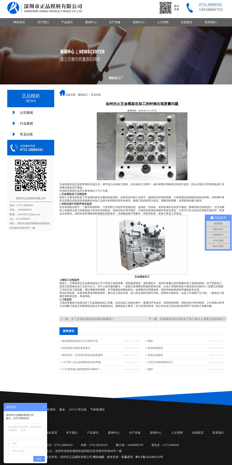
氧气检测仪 (48, 409)
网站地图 (98, 456)
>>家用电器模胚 (154, 348)
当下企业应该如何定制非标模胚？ (93, 318)
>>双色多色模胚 (154, 355)
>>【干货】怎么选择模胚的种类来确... (80, 362)
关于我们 (43, 22)
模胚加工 (83, 94)
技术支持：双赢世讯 (120, 456)
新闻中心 (139, 22)
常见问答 (26, 134)
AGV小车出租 (78, 409)
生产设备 (115, 22)
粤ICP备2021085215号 (149, 456)
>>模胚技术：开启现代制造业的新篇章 (81, 355)
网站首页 (19, 22)
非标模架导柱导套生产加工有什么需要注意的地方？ (193, 318)
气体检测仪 (97, 409)
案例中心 (91, 22)
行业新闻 (26, 123)
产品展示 (67, 22)
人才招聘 (163, 22)
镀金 (62, 409)
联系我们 (210, 22)
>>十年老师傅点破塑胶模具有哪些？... (80, 369)
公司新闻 (26, 112)
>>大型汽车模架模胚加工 (159, 362)
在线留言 (186, 22)
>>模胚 (149, 341)
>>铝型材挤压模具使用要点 (74, 348)
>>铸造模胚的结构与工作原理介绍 (78, 341)
